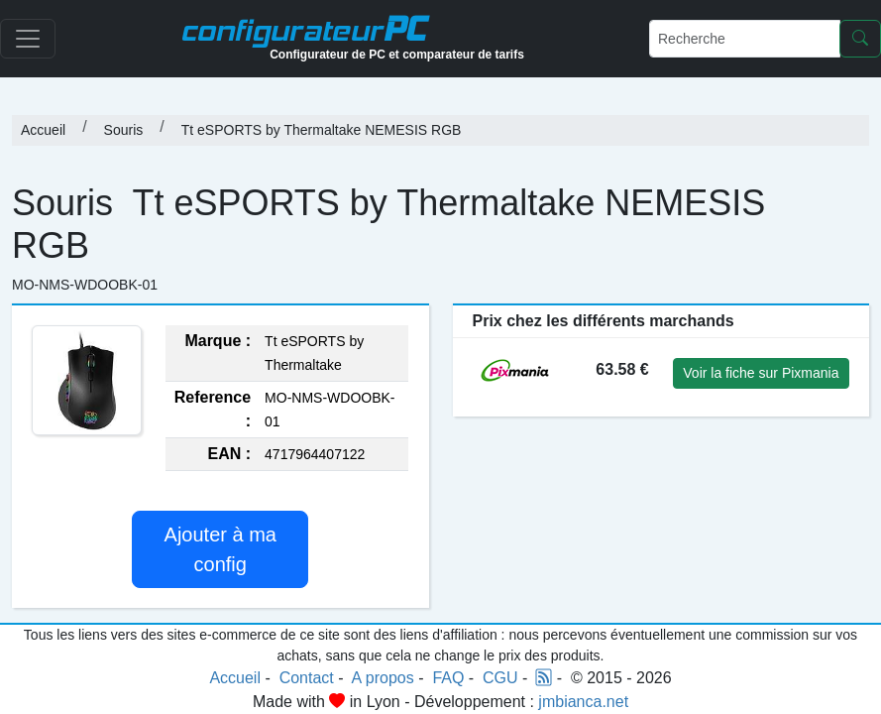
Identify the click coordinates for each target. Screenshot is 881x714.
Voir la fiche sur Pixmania (760, 373)
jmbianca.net (583, 701)
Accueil (43, 130)
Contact (306, 677)
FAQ (448, 677)
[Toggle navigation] (27, 39)
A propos (383, 677)
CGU (500, 677)
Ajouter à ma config (220, 549)
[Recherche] (744, 39)
